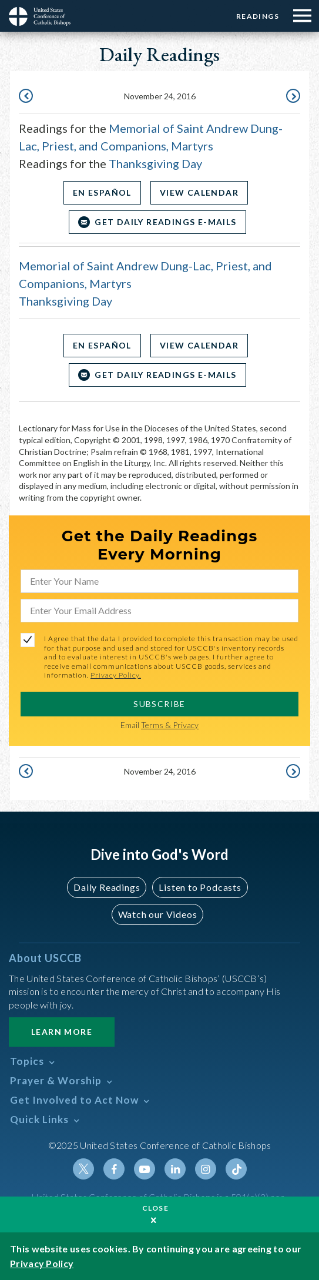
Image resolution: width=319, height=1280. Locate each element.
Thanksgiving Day (155, 163)
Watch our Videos (157, 914)
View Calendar (199, 192)
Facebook (114, 1169)
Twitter (83, 1169)
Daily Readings (106, 887)
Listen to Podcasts (200, 887)
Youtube (144, 1169)
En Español (102, 192)
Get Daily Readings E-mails (165, 222)
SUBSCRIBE (159, 704)
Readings (257, 16)
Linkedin (175, 1169)
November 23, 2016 (27, 97)
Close (155, 1208)
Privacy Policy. (115, 675)
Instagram (205, 1169)
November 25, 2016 (292, 97)
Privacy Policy (41, 1263)
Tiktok (236, 1169)
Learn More (61, 1032)
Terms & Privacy (170, 725)
